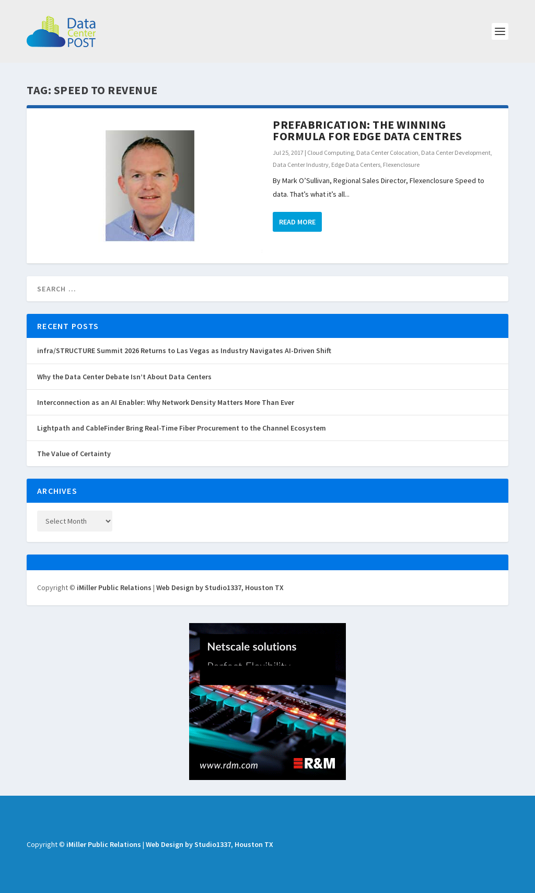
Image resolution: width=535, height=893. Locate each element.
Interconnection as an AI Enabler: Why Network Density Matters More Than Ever (165, 402)
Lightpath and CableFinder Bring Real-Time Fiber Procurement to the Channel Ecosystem (181, 428)
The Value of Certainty (74, 453)
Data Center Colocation (387, 152)
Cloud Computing (330, 152)
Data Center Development (456, 152)
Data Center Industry (301, 164)
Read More (297, 222)
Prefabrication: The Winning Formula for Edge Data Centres (367, 130)
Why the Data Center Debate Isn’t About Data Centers (124, 376)
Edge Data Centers (355, 164)
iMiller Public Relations (114, 587)
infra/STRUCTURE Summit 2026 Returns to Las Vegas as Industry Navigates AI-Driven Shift (184, 350)
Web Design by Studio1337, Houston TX (220, 587)
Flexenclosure (401, 164)
